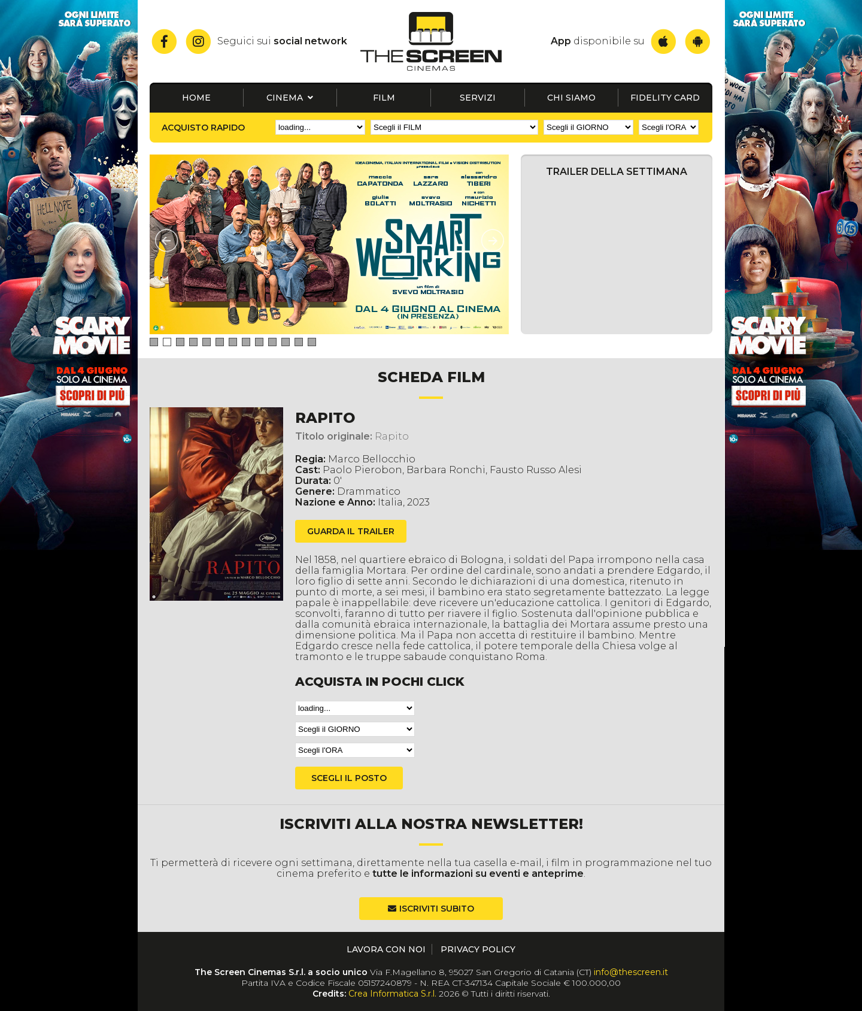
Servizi (478, 97)
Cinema (289, 97)
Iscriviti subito (436, 908)
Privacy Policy (478, 949)
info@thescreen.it (631, 972)
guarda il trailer (350, 531)
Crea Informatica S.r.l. (392, 993)
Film (384, 97)
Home (196, 97)
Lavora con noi (386, 949)
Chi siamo (571, 97)
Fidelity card (665, 97)
